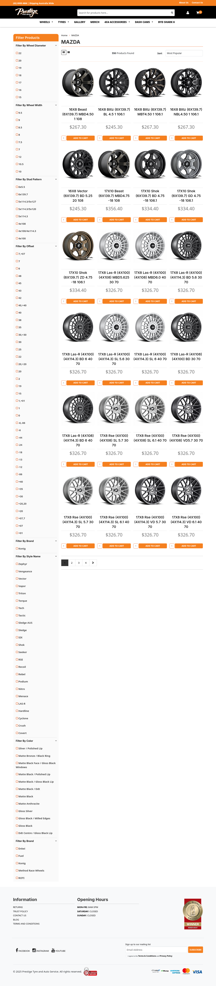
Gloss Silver (26, 811)
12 (20, 156)
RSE (21, 659)
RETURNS (18, 907)
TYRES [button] (62, 22)
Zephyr (23, 564)
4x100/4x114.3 (27, 231)
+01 (21, 533)
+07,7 (22, 518)
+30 (21, 496)
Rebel (22, 674)
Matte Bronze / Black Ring (34, 755)
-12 (20, 467)
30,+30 (22, 334)
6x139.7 (23, 194)
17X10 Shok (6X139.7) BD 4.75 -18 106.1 (150, 196)
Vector (22, 578)
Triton (22, 593)
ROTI (21, 878)
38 (20, 320)
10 (20, 171)
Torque (23, 600)
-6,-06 (22, 423)
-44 (20, 437)
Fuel (21, 855)
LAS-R (22, 703)
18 (20, 75)
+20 (21, 511)
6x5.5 (22, 187)
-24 (20, 444)
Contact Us (197, 2)
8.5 (20, 127)
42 (20, 297)
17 (20, 82)
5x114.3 (23, 216)
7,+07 (22, 253)
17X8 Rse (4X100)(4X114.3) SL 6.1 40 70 (114, 522)
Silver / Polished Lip (31, 748)
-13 (20, 459)
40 (20, 312)
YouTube (58, 950)
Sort (159, 53)
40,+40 (22, 305)
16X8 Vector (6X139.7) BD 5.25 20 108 (77, 196)
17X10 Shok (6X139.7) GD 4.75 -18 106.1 (186, 196)
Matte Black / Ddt (29, 789)
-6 (20, 430)
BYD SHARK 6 (166, 22)
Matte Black (26, 796)
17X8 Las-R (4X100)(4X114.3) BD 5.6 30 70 (186, 277)
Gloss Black (25, 825)
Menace (23, 696)
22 (20, 53)
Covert (23, 733)
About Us (183, 2)
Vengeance (25, 571)
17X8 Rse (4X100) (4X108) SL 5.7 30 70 (114, 440)
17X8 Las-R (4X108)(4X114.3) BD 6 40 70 (78, 440)
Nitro (22, 689)
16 (20, 90)
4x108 (22, 223)
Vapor (22, 586)
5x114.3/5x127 (27, 201)
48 (20, 276)
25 (20, 349)
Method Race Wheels (31, 870)
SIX (20, 637)
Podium (23, 681)
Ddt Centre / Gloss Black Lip (35, 833)
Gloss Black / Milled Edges (34, 818)
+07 (21, 525)
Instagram (40, 950)
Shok (22, 644)
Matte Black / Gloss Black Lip (36, 781)
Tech (21, 608)
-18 (20, 452)
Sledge (23, 630)
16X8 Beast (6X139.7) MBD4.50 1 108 (78, 114)
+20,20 (22, 503)
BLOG (16, 919)
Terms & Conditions (147, 956)
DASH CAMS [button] (143, 22)
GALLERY (79, 22)
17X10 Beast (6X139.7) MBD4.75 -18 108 (114, 196)
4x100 (22, 238)
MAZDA (75, 35)
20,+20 (22, 364)
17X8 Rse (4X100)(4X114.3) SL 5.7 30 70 (77, 522)
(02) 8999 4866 (20, 3)
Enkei (22, 848)
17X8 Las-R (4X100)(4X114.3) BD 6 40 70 (78, 359)
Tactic (22, 615)
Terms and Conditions (26, 923)
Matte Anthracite (29, 803)
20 (20, 60)
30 (20, 342)
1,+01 (22, 400)
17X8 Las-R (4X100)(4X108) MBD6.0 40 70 (150, 277)
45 (20, 283)
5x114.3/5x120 (27, 209)
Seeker (23, 652)
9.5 (20, 112)
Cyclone (23, 718)
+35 (21, 489)
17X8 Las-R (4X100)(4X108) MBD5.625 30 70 (114, 277)
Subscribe (195, 949)
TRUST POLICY (20, 911)
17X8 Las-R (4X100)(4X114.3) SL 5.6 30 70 (114, 359)
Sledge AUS (25, 622)
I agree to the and (150, 956)
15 (20, 97)
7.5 (20, 142)
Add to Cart (80, 138)
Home (64, 35)
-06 (20, 474)
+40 (21, 481)
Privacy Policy (166, 956)
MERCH (95, 22)
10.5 (21, 164)
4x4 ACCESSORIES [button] (115, 22)
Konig (22, 548)
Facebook (23, 950)
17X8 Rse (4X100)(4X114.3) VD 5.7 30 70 (150, 522)
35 (20, 327)
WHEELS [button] (45, 22)
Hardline (24, 711)
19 (20, 67)
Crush (22, 725)
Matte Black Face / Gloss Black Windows (36, 765)
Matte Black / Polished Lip (34, 774)
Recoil (22, 666)
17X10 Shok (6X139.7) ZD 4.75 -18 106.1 (77, 277)
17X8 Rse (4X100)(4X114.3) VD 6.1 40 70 (186, 522)
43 (20, 290)
